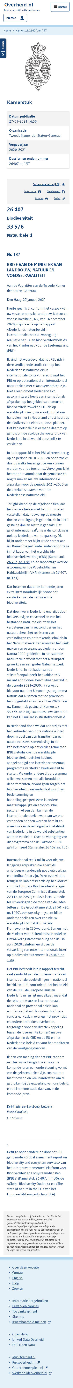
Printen (41, 199)
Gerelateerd (56, 192)
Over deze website (25, 1267)
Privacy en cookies (25, 1306)
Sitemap (18, 1316)
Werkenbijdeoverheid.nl (29, 1373)
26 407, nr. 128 (18, 562)
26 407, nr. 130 (47, 1178)
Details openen (3, 48)
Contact (17, 1272)
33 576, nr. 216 (18, 712)
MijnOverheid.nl (23, 1357)
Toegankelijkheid (24, 1311)
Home (7, 30)
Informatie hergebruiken (30, 1301)
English (17, 1278)
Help (15, 1283)
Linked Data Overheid (28, 1339)
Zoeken (17, 1288)
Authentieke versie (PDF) (49, 185)
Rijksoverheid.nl (23, 1362)
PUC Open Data (23, 1345)
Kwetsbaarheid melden (29, 1322)
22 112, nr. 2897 (19, 897)
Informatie (32, 192)
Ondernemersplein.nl (27, 1368)
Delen (59, 199)
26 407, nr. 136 (56, 847)
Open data (20, 1334)
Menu (62, 7)
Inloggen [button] (11, 18)
